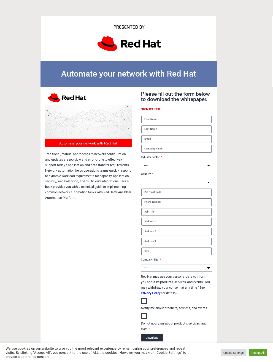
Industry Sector (150, 157)
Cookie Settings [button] (233, 352)
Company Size (150, 259)
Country (146, 174)
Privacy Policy (151, 293)
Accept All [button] (258, 352)
